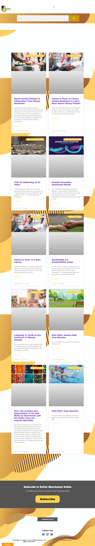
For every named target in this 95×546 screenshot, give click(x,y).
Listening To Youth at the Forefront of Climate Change (27, 337)
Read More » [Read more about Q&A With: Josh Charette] (55, 424)
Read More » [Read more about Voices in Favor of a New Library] (18, 277)
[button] (54, 7)
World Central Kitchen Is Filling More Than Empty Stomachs (27, 101)
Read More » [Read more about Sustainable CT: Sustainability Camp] (55, 279)
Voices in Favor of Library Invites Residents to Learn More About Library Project (66, 101)
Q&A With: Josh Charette (65, 411)
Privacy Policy (66, 540)
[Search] (74, 18)
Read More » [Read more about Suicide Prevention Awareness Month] (55, 203)
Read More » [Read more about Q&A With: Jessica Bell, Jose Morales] (55, 348)
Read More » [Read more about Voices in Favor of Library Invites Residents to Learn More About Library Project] (55, 118)
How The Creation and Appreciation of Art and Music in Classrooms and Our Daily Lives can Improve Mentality (27, 415)
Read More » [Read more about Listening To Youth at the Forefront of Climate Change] (18, 354)
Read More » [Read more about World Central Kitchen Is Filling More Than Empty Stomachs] (18, 126)
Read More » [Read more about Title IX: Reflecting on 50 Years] (18, 201)
